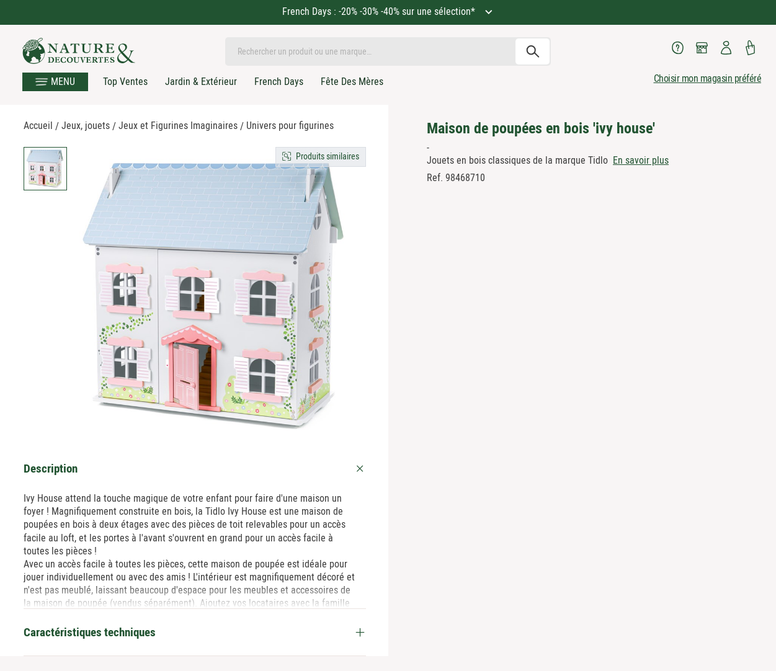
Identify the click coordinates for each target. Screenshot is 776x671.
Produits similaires (327, 156)
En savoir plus (641, 160)
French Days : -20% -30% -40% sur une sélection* (380, 11)
